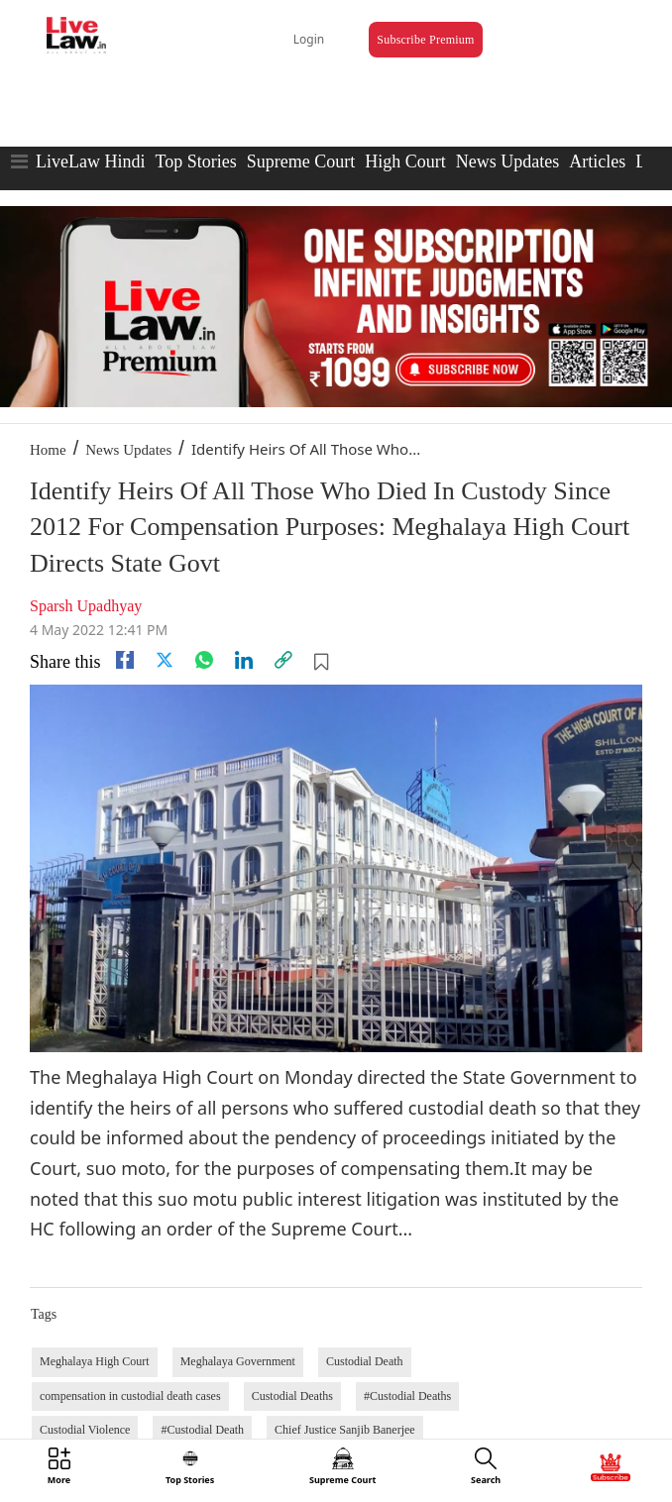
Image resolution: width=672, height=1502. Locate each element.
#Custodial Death (202, 1430)
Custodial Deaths (292, 1396)
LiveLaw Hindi (90, 161)
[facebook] (125, 660)
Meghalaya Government (237, 1361)
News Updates (507, 161)
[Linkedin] (244, 660)
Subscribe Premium (425, 40)
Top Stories (195, 161)
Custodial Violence (85, 1430)
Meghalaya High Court (95, 1361)
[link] (283, 660)
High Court (405, 161)
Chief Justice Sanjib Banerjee (345, 1430)
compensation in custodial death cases (130, 1396)
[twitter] (164, 660)
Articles (597, 161)
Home (48, 450)
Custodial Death (364, 1361)
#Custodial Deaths (407, 1396)
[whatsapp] (204, 660)
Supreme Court (301, 161)
